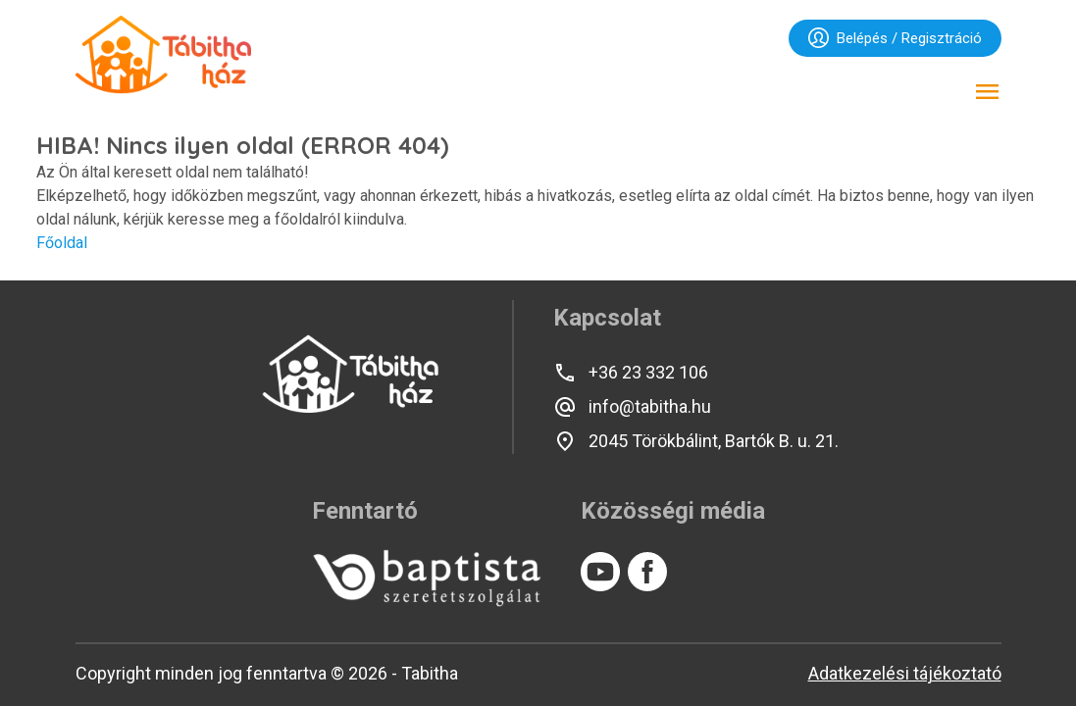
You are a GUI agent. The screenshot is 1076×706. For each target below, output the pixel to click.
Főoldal (61, 242)
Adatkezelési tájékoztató (904, 673)
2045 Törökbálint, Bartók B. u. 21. (696, 441)
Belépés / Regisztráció (895, 37)
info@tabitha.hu (632, 407)
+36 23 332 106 (630, 372)
